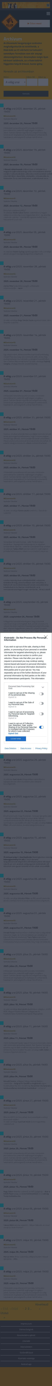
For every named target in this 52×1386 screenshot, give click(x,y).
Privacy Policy (41, 748)
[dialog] (26, 693)
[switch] (41, 694)
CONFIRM (16, 739)
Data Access (26, 748)
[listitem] (26, 687)
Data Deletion (10, 748)
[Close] (46, 638)
